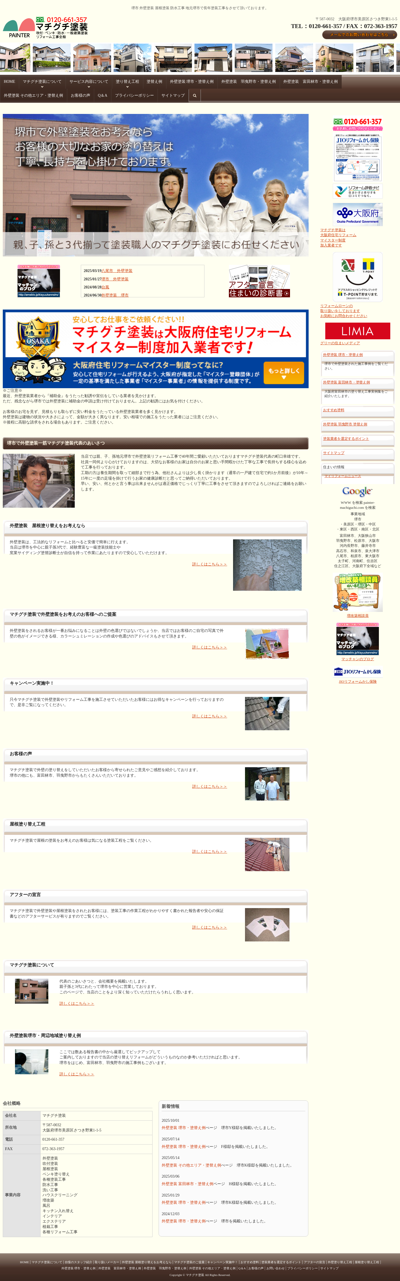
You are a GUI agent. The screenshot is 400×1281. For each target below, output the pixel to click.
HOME (8, 81)
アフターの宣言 (314, 1259)
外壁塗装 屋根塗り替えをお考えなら (147, 1259)
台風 (105, 285)
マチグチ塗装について (38, 81)
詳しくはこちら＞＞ (209, 562)
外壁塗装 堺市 (115, 293)
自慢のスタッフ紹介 (78, 1259)
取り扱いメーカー (107, 1259)
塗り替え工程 (116, 81)
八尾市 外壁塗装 (116, 268)
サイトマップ (72, 94)
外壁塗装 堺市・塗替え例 (175, 81)
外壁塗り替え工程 (340, 1259)
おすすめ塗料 (333, 408)
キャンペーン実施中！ (222, 1259)
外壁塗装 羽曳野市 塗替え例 (345, 422)
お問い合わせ (275, 1265)
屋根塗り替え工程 (367, 1259)
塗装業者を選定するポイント (346, 436)
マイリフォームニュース (342, 474)
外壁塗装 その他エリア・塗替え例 (343, 81)
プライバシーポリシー (37, 94)
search (94, 96)
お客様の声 (387, 81)
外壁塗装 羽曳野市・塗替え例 (227, 81)
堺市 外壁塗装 (115, 277)
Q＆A (7, 94)
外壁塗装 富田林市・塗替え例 (284, 81)
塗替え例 (141, 81)
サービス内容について (81, 81)
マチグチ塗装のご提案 (189, 1259)
